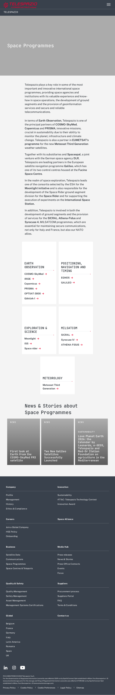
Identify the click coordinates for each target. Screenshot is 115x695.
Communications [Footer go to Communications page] (14, 559)
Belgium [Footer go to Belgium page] (10, 623)
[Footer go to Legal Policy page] (66, 688)
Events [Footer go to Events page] (61, 568)
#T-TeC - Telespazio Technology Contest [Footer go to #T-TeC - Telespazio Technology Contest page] (77, 499)
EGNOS (65, 277)
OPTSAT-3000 (32, 293)
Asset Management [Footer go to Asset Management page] (16, 600)
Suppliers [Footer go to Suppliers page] (63, 583)
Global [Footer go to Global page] (9, 615)
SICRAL (66, 334)
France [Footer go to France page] (9, 628)
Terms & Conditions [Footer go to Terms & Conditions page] (67, 605)
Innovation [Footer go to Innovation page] (63, 487)
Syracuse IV (68, 339)
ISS (26, 343)
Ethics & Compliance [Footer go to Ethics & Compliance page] (16, 508)
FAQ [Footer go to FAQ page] (60, 600)
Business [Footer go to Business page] (10, 547)
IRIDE (27, 278)
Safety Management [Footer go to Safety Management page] (16, 596)
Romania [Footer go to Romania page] (10, 646)
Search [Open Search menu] (102, 4)
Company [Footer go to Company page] (11, 487)
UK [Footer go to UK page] (7, 655)
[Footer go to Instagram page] (14, 668)
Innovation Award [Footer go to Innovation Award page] (66, 504)
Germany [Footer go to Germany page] (10, 633)
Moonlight (30, 338)
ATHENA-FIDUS (70, 344)
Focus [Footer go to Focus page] (60, 573)
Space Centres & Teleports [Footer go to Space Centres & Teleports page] (19, 568)
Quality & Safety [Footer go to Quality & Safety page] (15, 583)
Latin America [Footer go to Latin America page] (13, 642)
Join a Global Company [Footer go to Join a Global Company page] (17, 527)
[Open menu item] (108, 4)
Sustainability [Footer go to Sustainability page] (65, 495)
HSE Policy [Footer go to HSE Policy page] (11, 532)
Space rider (31, 348)
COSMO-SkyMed (34, 274)
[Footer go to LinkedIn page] (5, 668)
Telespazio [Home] (11, 12)
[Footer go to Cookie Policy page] (27, 688)
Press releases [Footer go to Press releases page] (65, 555)
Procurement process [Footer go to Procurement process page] (68, 591)
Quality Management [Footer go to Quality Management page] (16, 591)
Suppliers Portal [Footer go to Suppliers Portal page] (66, 596)
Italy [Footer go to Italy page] (8, 637)
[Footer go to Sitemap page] (80, 688)
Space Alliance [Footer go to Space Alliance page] (65, 519)
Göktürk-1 (30, 298)
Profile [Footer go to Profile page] (9, 495)
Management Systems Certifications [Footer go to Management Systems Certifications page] (24, 605)
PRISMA (29, 288)
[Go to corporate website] (15, 5)
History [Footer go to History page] (9, 504)
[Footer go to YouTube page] (22, 668)
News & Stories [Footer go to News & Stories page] (65, 559)
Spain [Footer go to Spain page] (9, 651)
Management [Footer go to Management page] (12, 499)
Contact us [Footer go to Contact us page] (63, 615)
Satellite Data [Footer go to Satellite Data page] (13, 555)
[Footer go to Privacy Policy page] (9, 688)
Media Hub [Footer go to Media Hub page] (63, 547)
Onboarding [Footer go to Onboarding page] (12, 536)
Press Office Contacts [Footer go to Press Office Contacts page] (69, 564)
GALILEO (66, 282)
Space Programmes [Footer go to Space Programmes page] (16, 564)
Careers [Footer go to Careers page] (10, 519)
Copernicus (31, 283)
